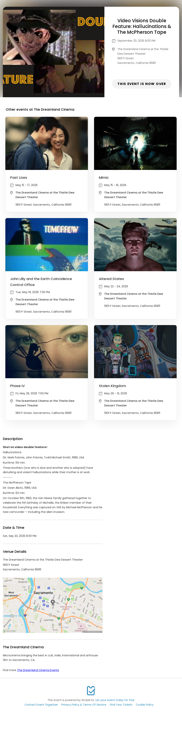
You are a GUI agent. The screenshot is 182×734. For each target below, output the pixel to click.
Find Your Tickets (121, 705)
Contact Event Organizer (41, 705)
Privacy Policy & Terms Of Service (83, 705)
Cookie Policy (144, 705)
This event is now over (141, 84)
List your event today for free (114, 700)
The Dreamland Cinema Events (38, 670)
